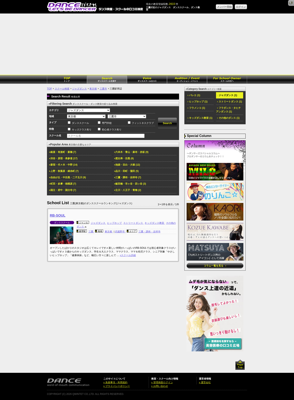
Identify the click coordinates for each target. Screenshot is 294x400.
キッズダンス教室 (155, 223)
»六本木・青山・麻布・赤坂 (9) (131, 152)
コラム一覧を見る (215, 265)
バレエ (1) (193, 95)
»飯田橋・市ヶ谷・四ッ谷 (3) (130, 183)
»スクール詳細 (128, 255)
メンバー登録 (224, 6)
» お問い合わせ (159, 386)
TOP (49, 88)
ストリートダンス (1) (229, 101)
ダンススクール (80, 123)
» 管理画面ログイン (162, 382)
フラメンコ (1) (196, 107)
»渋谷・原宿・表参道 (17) (63, 158)
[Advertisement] (147, 44)
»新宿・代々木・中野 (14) (63, 164)
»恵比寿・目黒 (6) (124, 158)
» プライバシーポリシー (116, 386)
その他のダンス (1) (228, 118)
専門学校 (107, 123)
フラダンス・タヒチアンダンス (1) (228, 109)
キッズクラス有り (81, 129)
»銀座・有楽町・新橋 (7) (62, 152)
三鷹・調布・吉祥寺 (149, 231)
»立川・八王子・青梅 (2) (127, 190)
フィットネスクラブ (143, 123)
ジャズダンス (79, 88)
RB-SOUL (57, 215)
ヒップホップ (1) (197, 101)
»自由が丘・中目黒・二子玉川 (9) (67, 177)
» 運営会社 (205, 382)
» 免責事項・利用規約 (115, 382)
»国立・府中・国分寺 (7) (62, 190)
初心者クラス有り (111, 129)
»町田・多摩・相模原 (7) (62, 183)
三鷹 (91, 231)
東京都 (93, 88)
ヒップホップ (114, 223)
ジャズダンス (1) (227, 95)
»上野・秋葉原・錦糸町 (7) (64, 171)
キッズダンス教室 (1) (199, 118)
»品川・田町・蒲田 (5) (126, 171)
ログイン (241, 6)
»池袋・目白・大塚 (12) (127, 164)
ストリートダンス (133, 223)
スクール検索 (62, 88)
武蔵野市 (120, 231)
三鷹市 (103, 88)
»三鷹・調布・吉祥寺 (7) (127, 177)
